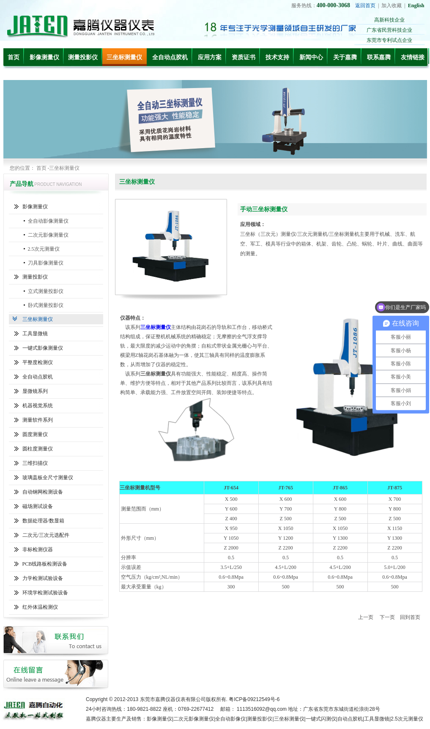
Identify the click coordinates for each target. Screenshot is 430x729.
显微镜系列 (35, 391)
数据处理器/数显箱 (43, 521)
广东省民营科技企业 (389, 30)
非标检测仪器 (37, 549)
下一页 (387, 617)
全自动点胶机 (170, 57)
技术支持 (277, 57)
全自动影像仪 (230, 719)
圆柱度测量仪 (37, 449)
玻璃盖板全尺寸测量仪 (47, 477)
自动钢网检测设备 (42, 492)
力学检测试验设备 (42, 578)
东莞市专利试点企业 (389, 40)
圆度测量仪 (35, 434)
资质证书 (243, 57)
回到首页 (410, 617)
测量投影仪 (83, 57)
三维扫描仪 (35, 463)
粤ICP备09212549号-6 (254, 699)
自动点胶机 (350, 719)
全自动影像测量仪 (48, 221)
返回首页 (365, 5)
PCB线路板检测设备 (45, 564)
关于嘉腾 (345, 57)
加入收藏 (391, 5)
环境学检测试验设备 (45, 593)
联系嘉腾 (379, 57)
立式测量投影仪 (45, 291)
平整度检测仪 (37, 362)
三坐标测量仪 (124, 57)
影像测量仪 (44, 57)
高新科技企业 (389, 20)
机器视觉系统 (37, 406)
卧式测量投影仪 (45, 305)
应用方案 (210, 57)
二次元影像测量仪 (48, 235)
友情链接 (413, 57)
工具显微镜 (35, 334)
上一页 (365, 617)
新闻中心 (311, 57)
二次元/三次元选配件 (45, 535)
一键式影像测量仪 (42, 348)
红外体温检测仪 (40, 607)
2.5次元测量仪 (44, 249)
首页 (13, 57)
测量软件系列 (37, 420)
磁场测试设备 (37, 506)
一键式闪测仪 (321, 719)
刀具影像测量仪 (45, 263)
